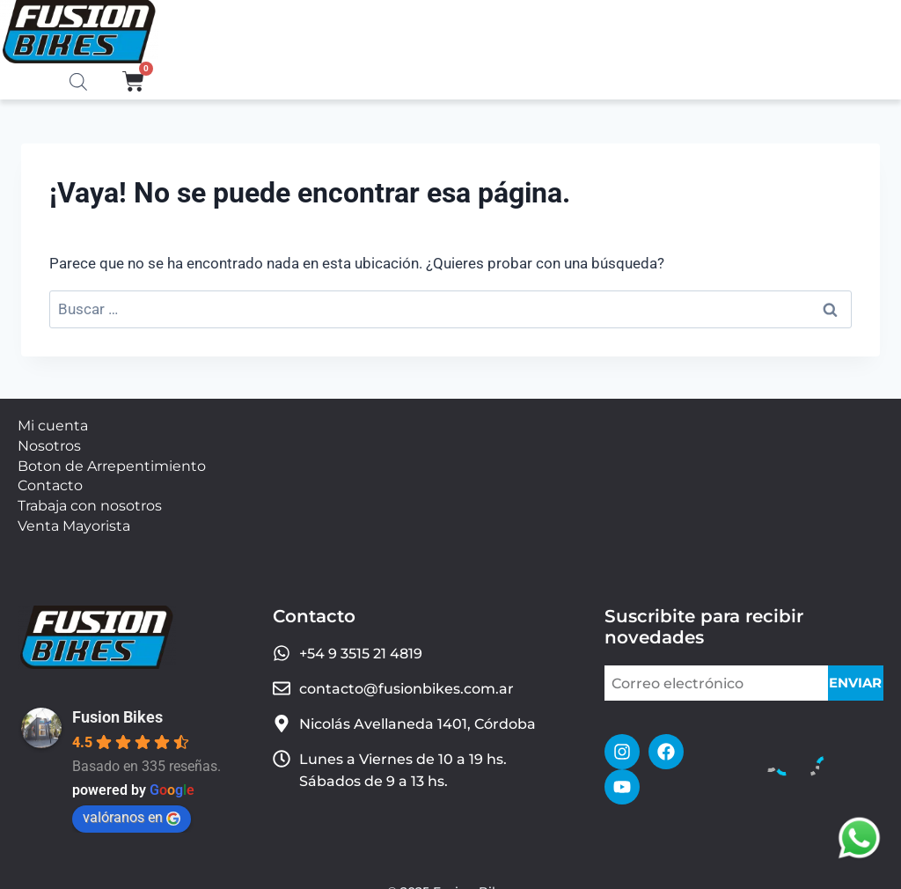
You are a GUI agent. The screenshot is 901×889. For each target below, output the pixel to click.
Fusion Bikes (117, 699)
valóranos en (131, 799)
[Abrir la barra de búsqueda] (78, 83)
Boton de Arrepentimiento (112, 458)
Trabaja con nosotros (90, 492)
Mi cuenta (53, 424)
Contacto (50, 475)
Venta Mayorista (74, 509)
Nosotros (49, 441)
